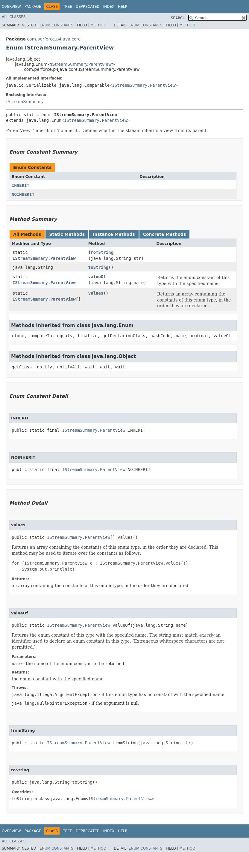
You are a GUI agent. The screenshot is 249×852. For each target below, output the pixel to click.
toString (98, 267)
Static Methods (67, 234)
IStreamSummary (24, 101)
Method (98, 25)
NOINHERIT (23, 194)
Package (33, 6)
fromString (100, 252)
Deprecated (88, 6)
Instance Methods (114, 234)
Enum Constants (56, 25)
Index (109, 6)
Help (122, 6)
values (96, 293)
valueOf (97, 276)
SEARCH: (179, 18)
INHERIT (20, 185)
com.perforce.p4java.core (54, 39)
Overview (11, 6)
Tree (67, 6)
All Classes (13, 17)
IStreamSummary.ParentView (81, 64)
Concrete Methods (164, 234)
